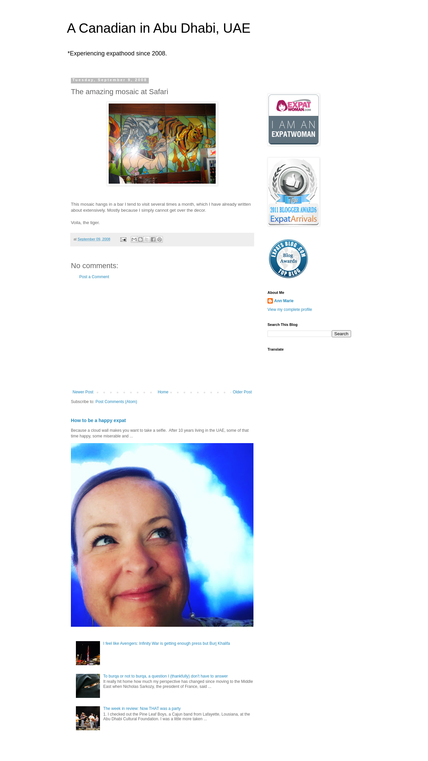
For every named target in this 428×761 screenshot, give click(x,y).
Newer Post (83, 392)
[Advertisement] (162, 334)
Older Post (242, 392)
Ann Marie (284, 301)
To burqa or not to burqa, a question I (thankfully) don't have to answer (165, 676)
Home (163, 392)
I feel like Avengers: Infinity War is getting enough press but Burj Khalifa (166, 643)
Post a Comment (94, 276)
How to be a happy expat (98, 420)
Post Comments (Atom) (116, 401)
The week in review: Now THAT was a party (142, 708)
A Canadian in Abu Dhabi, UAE (158, 28)
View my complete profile (290, 309)
